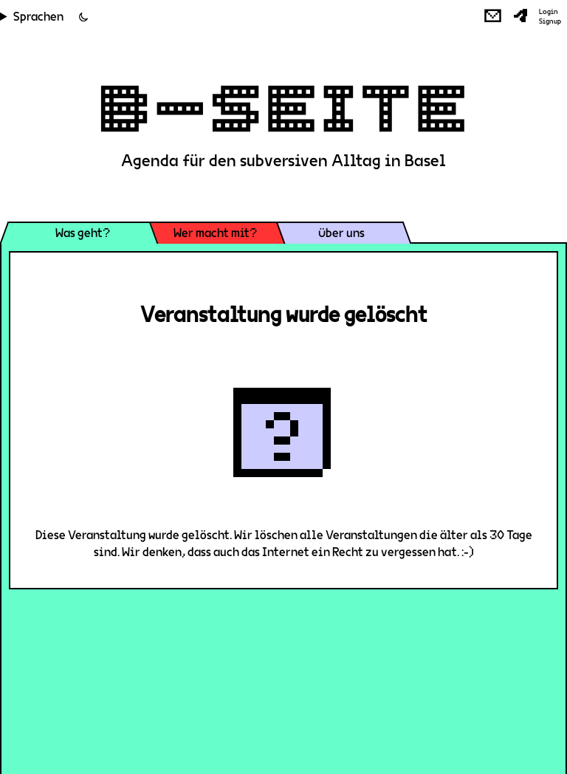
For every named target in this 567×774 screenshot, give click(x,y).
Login (548, 12)
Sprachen (38, 16)
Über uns (341, 233)
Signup (550, 21)
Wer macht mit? (215, 233)
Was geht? (82, 233)
